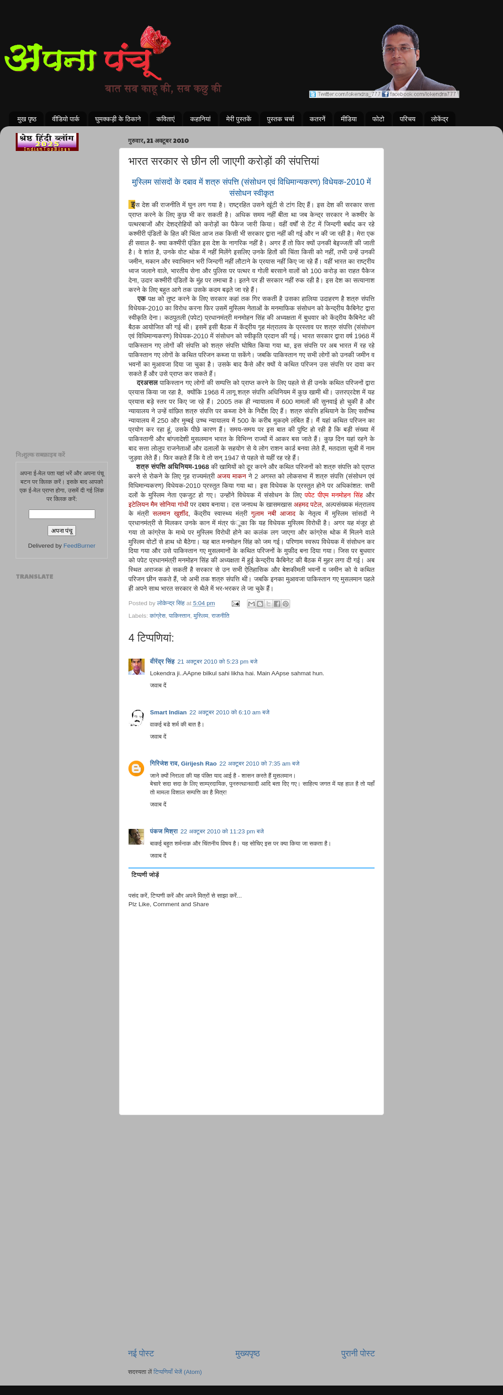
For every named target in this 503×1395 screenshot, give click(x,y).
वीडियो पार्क (65, 119)
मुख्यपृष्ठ (247, 1353)
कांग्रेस (157, 615)
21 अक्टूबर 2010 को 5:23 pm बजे (217, 661)
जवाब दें (158, 685)
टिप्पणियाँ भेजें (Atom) (178, 1371)
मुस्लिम (201, 615)
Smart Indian (168, 712)
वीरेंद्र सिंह (162, 661)
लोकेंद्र (440, 119)
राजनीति (220, 615)
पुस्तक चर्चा (280, 119)
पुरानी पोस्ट (358, 1353)
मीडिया (349, 119)
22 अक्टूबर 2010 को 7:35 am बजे (259, 763)
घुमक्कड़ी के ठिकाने (118, 119)
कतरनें (318, 119)
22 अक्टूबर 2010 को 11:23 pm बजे (222, 831)
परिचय (407, 119)
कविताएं (165, 119)
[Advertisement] (251, 1161)
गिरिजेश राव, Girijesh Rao (183, 763)
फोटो (378, 119)
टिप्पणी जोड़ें (145, 875)
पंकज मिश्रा (164, 831)
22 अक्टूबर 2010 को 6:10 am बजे (229, 712)
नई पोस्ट (141, 1353)
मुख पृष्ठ (27, 119)
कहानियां (200, 119)
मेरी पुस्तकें (239, 119)
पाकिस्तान (179, 615)
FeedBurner (79, 545)
